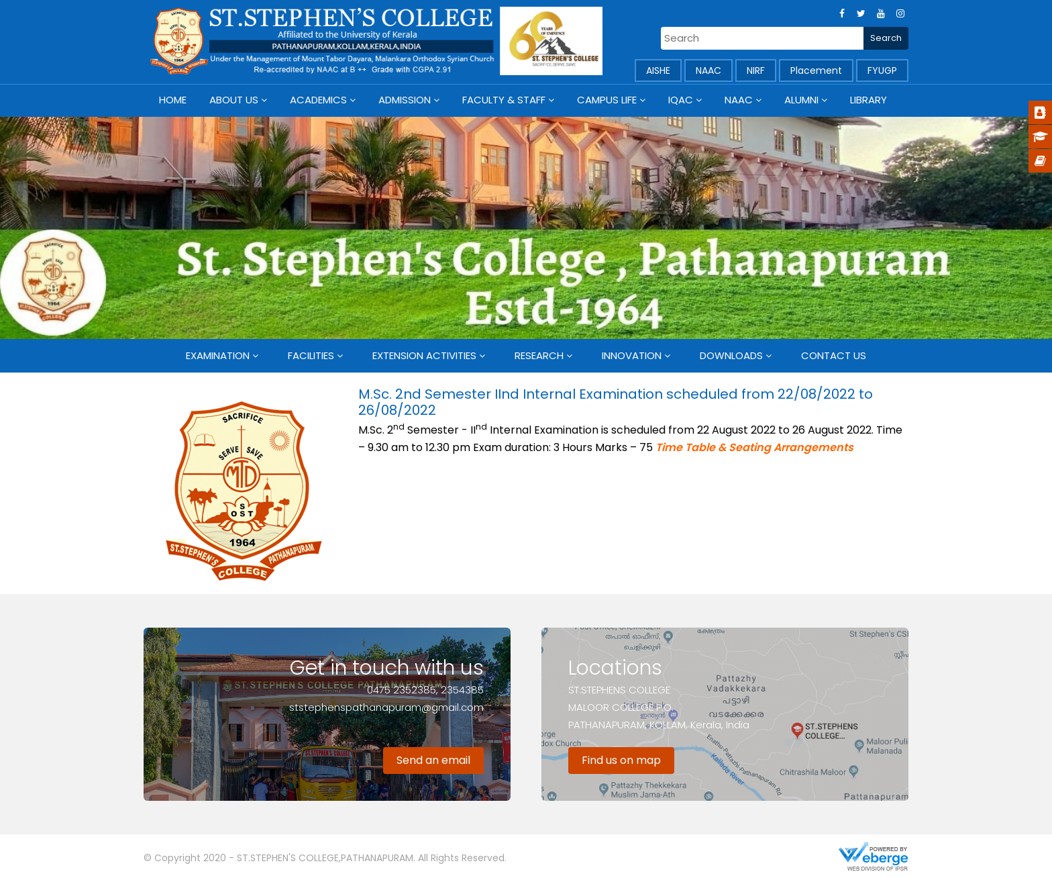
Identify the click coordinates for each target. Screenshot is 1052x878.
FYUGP (882, 70)
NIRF (756, 70)
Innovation (632, 355)
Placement (816, 70)
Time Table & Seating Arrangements (754, 447)
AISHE (658, 70)
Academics (318, 100)
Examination (218, 355)
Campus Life (607, 100)
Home (173, 100)
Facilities (311, 355)
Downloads (731, 355)
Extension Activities (424, 355)
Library (868, 100)
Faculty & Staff (503, 100)
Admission (404, 100)
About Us (233, 100)
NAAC (708, 70)
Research (539, 355)
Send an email (433, 760)
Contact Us (833, 355)
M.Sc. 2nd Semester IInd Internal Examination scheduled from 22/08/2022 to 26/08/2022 (615, 402)
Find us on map (621, 760)
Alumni (801, 100)
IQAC (680, 100)
